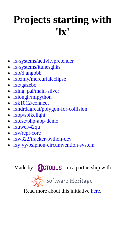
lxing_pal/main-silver (36, 91)
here (95, 191)
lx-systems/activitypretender (43, 61)
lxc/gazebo (24, 85)
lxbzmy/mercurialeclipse (39, 79)
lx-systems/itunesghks (36, 67)
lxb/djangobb (27, 73)
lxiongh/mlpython (32, 97)
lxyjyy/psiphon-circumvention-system (54, 145)
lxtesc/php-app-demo (35, 121)
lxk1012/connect (31, 103)
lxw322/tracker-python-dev (42, 139)
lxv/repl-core (27, 133)
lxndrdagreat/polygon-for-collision (50, 109)
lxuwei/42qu (26, 127)
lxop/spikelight (29, 115)
